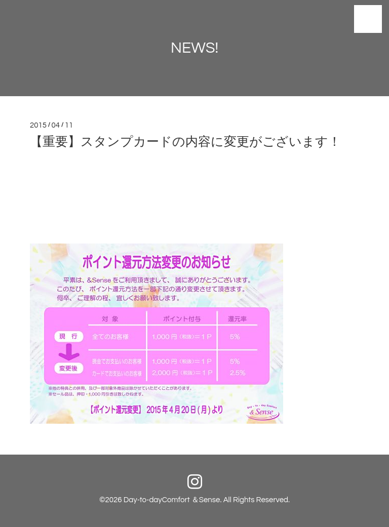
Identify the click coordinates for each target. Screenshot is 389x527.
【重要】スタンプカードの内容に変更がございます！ (185, 141)
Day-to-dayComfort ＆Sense (172, 500)
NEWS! (194, 48)
